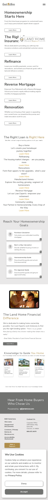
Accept (24, 491)
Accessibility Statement (9, 438)
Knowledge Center (36, 387)
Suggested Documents (9, 425)
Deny (24, 483)
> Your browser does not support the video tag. (24, 299)
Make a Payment (12, 445)
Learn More (12, 30)
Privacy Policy (15, 475)
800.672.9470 (31, 431)
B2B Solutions (10, 419)
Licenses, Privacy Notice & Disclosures (11, 432)
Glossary (8, 422)
